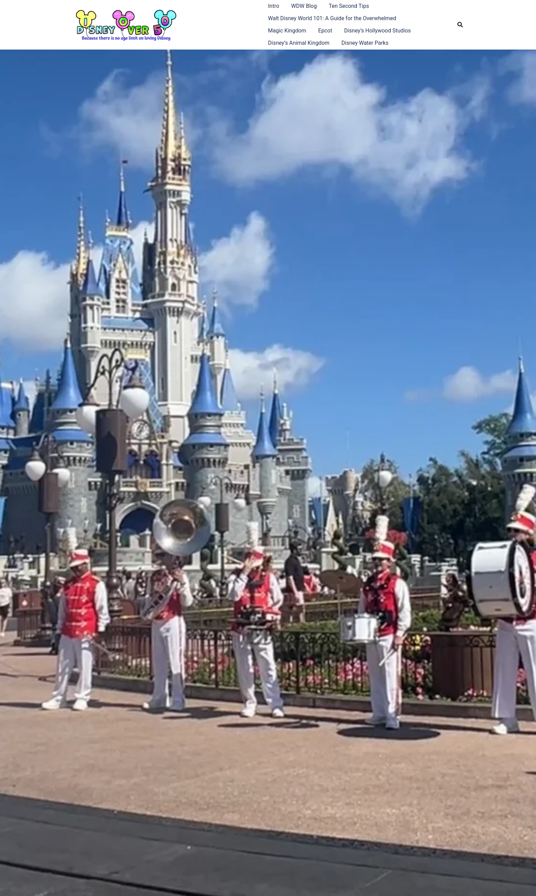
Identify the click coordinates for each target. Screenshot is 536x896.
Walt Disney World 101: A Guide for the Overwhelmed (332, 18)
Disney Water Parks (365, 43)
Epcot (325, 30)
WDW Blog (304, 6)
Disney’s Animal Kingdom (299, 43)
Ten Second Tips (349, 6)
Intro (273, 6)
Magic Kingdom (287, 30)
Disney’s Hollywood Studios (377, 30)
